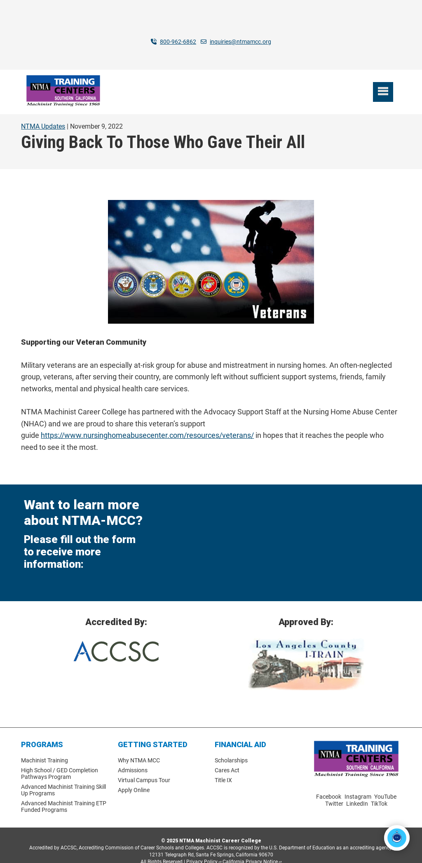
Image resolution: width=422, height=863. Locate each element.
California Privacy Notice (250, 848)
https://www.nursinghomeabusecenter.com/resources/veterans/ (147, 422)
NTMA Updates (43, 113)
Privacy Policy (202, 848)
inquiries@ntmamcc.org (240, 41)
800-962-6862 (178, 41)
